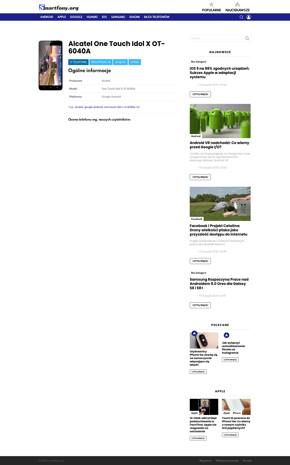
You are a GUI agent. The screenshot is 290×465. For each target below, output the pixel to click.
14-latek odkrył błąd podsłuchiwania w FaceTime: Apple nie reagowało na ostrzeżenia (203, 424)
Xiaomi (134, 17)
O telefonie (78, 62)
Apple (62, 17)
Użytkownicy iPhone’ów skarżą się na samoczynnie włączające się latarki (204, 358)
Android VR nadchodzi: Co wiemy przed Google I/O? (219, 145)
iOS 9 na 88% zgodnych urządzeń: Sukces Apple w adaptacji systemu (219, 73)
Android (46, 17)
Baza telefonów (156, 17)
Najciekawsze (237, 6)
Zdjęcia (120, 62)
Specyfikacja (101, 62)
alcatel (79, 107)
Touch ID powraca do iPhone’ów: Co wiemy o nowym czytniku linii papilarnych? (236, 423)
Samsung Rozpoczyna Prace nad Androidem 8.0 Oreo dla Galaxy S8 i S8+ (219, 283)
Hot (194, 333)
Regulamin (206, 460)
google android (93, 107)
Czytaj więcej (200, 94)
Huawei (92, 17)
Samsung (118, 17)
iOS (104, 17)
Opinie (134, 62)
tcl (137, 107)
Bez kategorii (198, 61)
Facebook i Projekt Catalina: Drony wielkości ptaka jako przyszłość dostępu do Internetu (218, 230)
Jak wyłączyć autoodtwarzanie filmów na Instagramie (233, 348)
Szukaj (247, 39)
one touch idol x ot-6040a (119, 107)
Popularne (211, 6)
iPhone (237, 413)
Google (76, 17)
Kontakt (247, 460)
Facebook (196, 219)
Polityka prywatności (227, 460)
